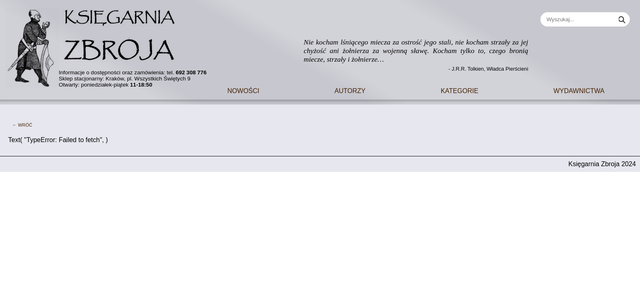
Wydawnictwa (578, 90)
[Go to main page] (96, 44)
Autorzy (349, 90)
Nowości (243, 90)
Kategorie (459, 90)
